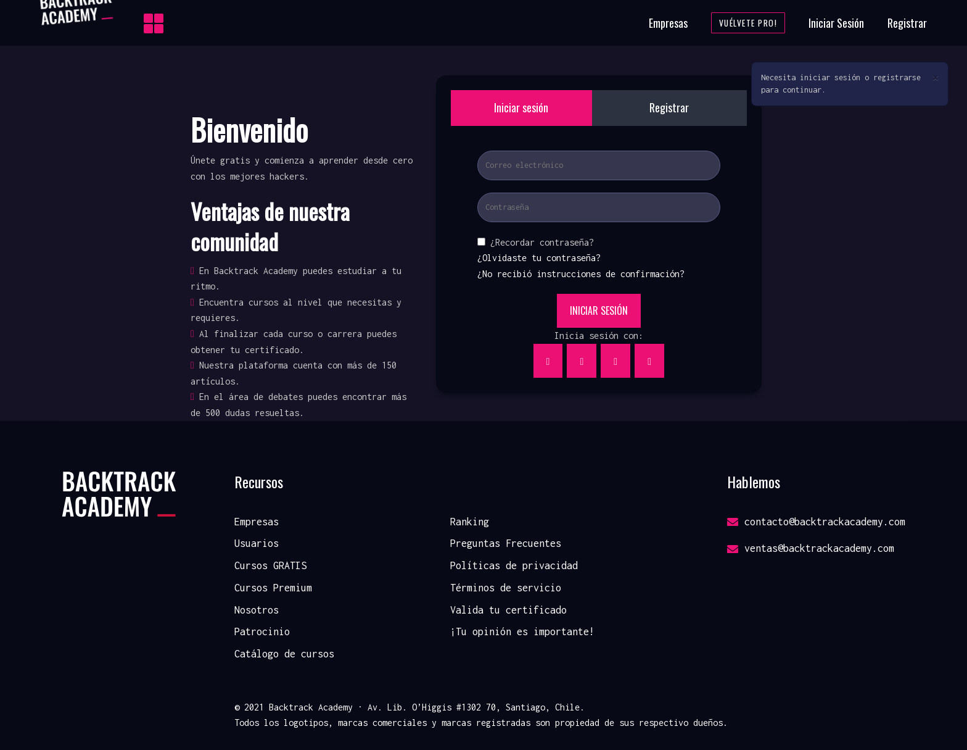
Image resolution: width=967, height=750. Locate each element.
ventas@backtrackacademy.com (810, 548)
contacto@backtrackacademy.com (816, 521)
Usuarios (256, 543)
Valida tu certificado (508, 609)
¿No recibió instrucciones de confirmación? (581, 274)
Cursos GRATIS (270, 565)
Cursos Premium (273, 587)
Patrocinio (262, 631)
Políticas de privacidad (514, 565)
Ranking (469, 521)
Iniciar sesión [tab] (521, 107)
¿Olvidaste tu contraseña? (539, 257)
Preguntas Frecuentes (505, 543)
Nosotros (256, 609)
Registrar (907, 23)
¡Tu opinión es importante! (522, 631)
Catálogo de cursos (284, 653)
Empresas (668, 23)
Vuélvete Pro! (748, 23)
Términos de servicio (505, 587)
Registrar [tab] (669, 107)
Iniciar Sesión (836, 23)
